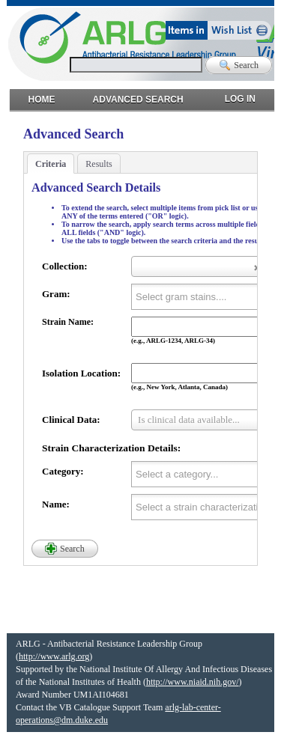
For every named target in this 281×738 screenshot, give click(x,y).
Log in (240, 95)
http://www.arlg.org (54, 656)
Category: (63, 471)
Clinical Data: (71, 419)
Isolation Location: (81, 373)
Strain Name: (68, 322)
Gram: (56, 293)
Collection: (65, 266)
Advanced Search (138, 96)
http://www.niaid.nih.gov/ (192, 682)
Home (41, 96)
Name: (56, 504)
